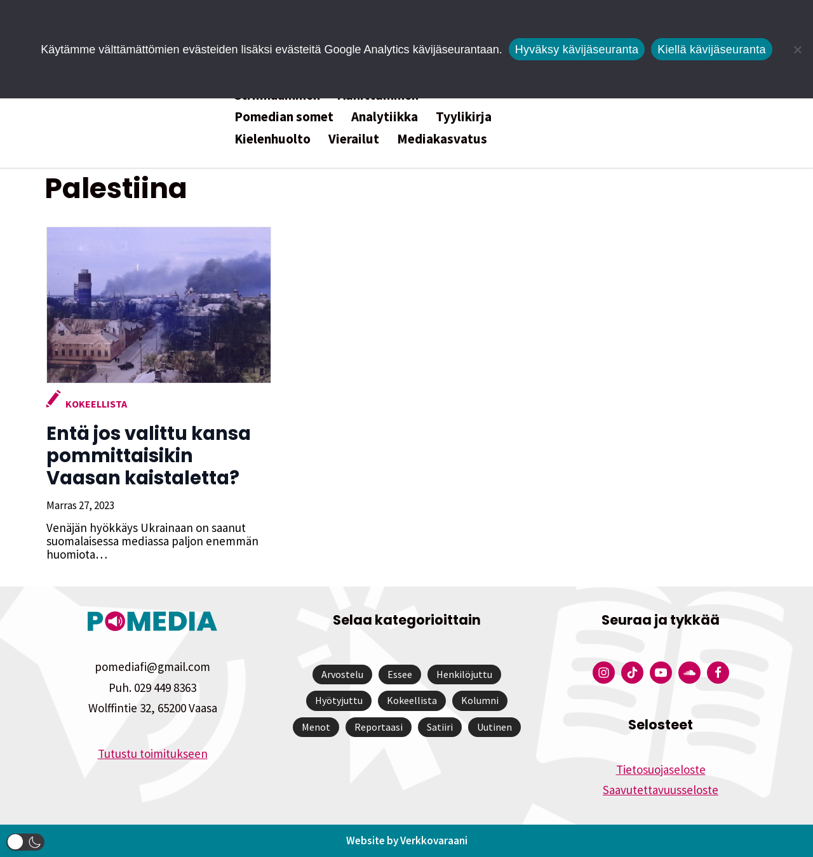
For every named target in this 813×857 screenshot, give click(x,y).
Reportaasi (378, 727)
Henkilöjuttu (464, 674)
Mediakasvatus (442, 138)
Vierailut (353, 138)
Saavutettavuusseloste (660, 789)
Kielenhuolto (272, 138)
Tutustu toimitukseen (153, 753)
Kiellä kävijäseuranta (711, 49)
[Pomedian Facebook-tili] (718, 672)
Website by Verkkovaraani (406, 840)
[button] (25, 842)
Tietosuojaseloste (661, 769)
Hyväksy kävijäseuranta (577, 49)
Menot (316, 727)
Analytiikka (384, 116)
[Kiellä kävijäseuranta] (797, 49)
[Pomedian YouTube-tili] (661, 672)
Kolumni (480, 700)
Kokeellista (94, 403)
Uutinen (494, 727)
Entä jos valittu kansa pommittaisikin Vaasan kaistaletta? (156, 456)
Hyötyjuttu (339, 700)
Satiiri (440, 727)
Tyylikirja (464, 116)
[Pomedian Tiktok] (632, 672)
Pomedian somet (283, 116)
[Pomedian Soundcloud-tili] (689, 672)
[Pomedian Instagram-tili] (604, 672)
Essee (399, 674)
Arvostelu (342, 674)
